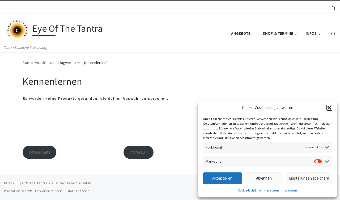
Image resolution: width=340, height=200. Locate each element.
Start (27, 62)
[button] (329, 107)
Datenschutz (39, 152)
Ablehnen (264, 178)
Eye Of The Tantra (33, 183)
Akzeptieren (222, 178)
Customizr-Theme (76, 191)
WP (29, 191)
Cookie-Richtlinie (249, 190)
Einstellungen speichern (309, 178)
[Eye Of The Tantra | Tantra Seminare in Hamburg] (17, 29)
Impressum (271, 190)
